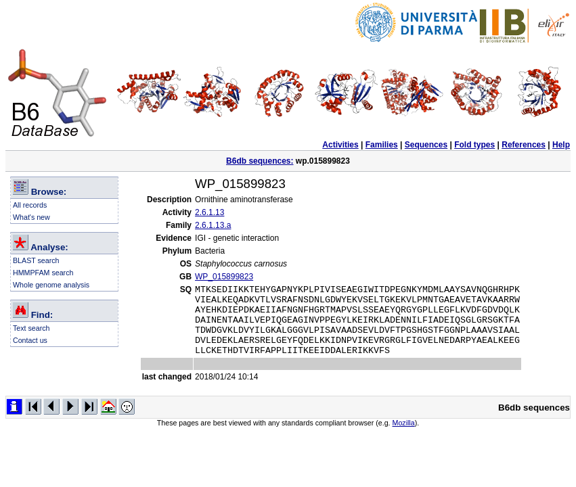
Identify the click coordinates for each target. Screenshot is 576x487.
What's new (31, 217)
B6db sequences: (259, 161)
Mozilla (404, 437)
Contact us (30, 340)
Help (561, 144)
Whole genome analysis (51, 285)
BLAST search (36, 260)
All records (30, 205)
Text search (31, 328)
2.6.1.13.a (213, 225)
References (524, 144)
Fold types (474, 144)
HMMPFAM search (43, 273)
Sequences (426, 144)
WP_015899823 (224, 276)
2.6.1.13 (209, 212)
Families (381, 144)
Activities (340, 144)
